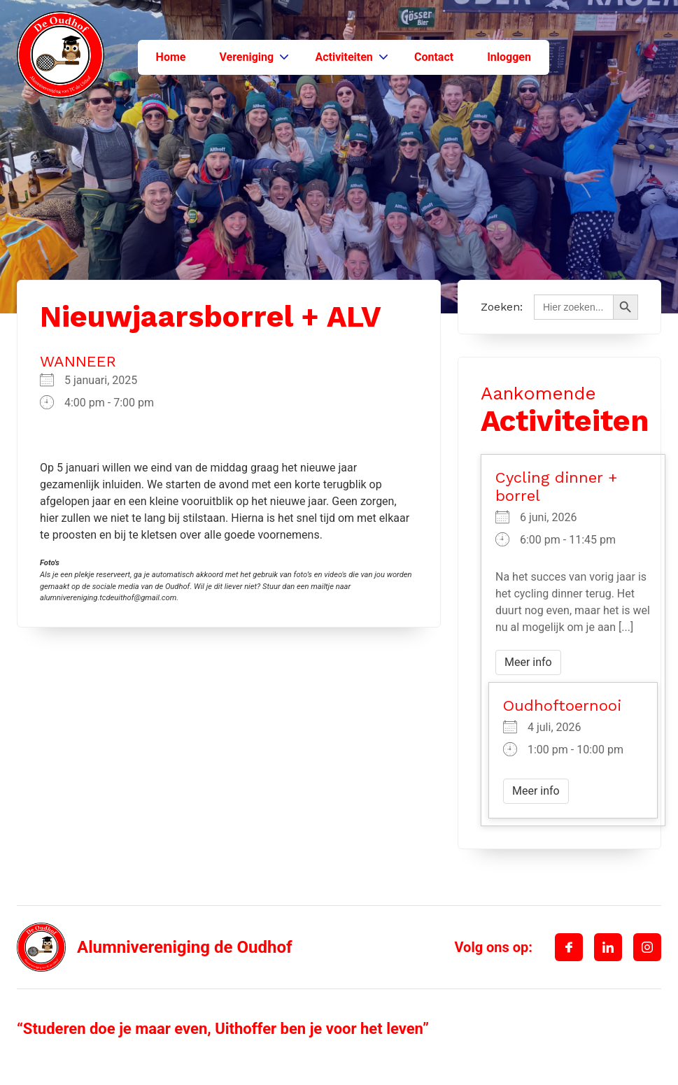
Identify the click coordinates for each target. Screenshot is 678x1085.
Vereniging (246, 57)
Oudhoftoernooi (562, 705)
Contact (433, 57)
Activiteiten (343, 57)
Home (171, 57)
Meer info (528, 662)
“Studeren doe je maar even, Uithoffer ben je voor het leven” (223, 1028)
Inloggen (509, 57)
